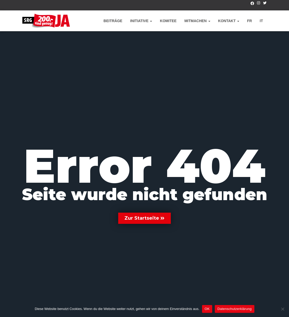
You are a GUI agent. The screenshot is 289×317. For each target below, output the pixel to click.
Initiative (141, 21)
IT (261, 21)
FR (249, 21)
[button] (144, 218)
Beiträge (113, 21)
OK (207, 309)
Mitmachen (197, 21)
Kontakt (228, 21)
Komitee (168, 21)
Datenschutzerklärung (234, 309)
